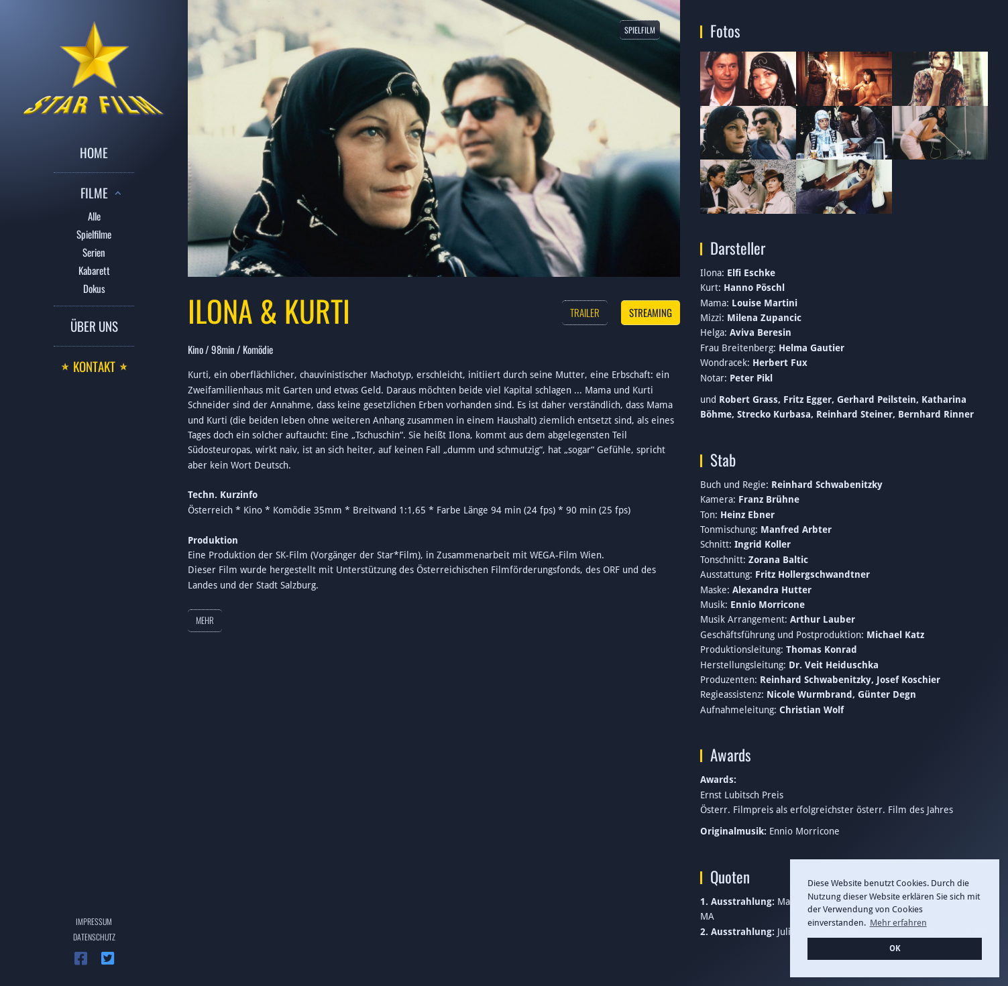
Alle (94, 215)
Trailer (585, 312)
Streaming (650, 312)
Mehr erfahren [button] (898, 923)
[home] (94, 66)
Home (94, 152)
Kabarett (94, 270)
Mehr (205, 620)
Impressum (94, 921)
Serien (93, 252)
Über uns (94, 325)
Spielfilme (93, 234)
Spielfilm (639, 30)
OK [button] (895, 948)
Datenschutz (94, 936)
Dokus (94, 288)
